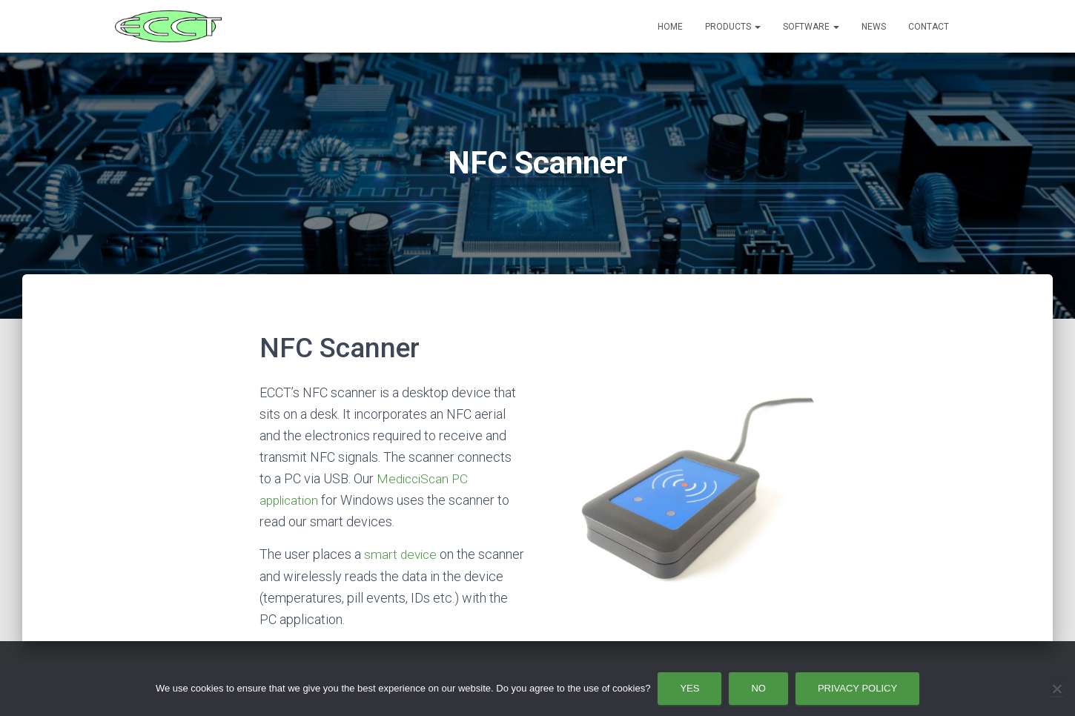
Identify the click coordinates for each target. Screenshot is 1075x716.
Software (811, 26)
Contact (928, 26)
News (873, 26)
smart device (402, 554)
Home (670, 26)
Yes (689, 688)
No (758, 688)
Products (733, 26)
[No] (1056, 688)
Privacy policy (857, 688)
